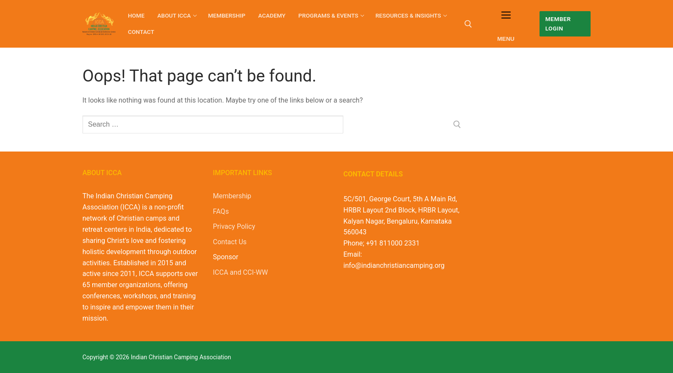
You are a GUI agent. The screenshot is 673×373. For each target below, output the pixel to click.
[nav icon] (506, 24)
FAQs (221, 211)
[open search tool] (468, 24)
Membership (232, 196)
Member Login (557, 23)
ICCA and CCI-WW (240, 272)
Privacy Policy (234, 226)
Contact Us (230, 242)
